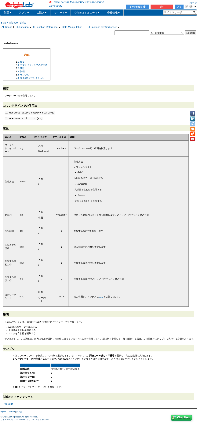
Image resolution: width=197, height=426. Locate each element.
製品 (7, 12)
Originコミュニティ (87, 12)
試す (162, 7)
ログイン (193, 3)
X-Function (22, 27)
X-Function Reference (45, 27)
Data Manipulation (72, 27)
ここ (101, 296)
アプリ (24, 12)
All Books (7, 27)
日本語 (19, 412)
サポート (60, 12)
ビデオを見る (137, 7)
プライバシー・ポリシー (23, 419)
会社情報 (113, 12)
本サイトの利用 (42, 419)
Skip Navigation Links (13, 22)
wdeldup (9, 404)
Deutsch (11, 412)
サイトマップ (6, 419)
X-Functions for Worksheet (102, 27)
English (3, 412)
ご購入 (41, 12)
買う (179, 7)
